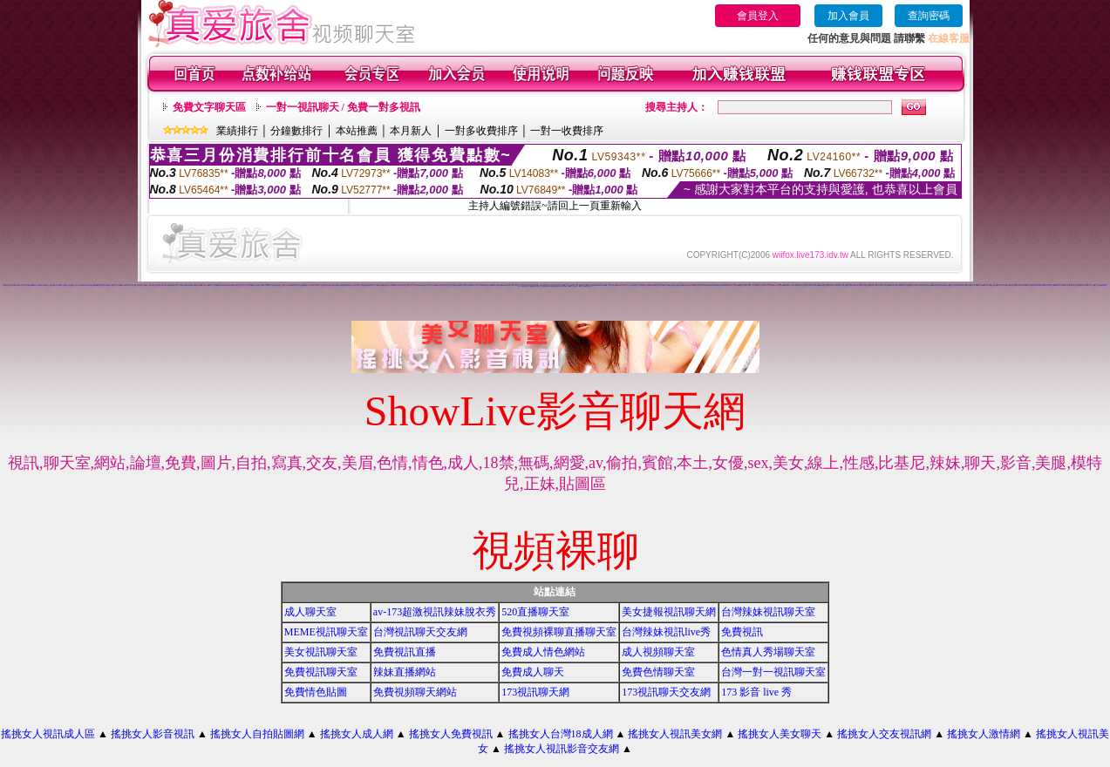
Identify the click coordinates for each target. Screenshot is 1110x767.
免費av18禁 (41, 285)
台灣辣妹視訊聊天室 (768, 612)
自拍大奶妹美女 (640, 285)
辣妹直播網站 (404, 672)
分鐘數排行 (296, 131)
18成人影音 (979, 285)
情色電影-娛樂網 (344, 285)
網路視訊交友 (239, 285)
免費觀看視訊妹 (556, 286)
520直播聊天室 (535, 612)
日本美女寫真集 (132, 285)
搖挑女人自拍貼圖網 (257, 734)
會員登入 (758, 16)
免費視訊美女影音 (329, 285)
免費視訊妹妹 (844, 285)
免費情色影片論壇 (839, 284)
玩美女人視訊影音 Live (477, 285)
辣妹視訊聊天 (886, 285)
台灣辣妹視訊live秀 (666, 632)
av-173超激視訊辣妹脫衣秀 (434, 612)
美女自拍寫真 (1098, 285)
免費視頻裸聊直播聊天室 (558, 632)
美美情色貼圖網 (265, 285)
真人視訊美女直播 (760, 285)
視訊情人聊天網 (117, 285)
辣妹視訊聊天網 (1018, 285)
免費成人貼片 (83, 285)
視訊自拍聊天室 (76, 285)
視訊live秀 (720, 285)
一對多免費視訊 (13, 285)
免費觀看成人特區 (306, 285)
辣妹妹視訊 (1104, 285)
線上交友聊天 (698, 285)
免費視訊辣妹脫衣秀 (372, 285)
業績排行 (237, 131)
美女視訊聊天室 (321, 652)
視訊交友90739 (468, 285)
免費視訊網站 (928, 285)
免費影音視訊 (872, 285)
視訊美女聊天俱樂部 (168, 285)
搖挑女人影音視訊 (152, 734)
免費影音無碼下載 (397, 285)
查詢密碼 (929, 16)
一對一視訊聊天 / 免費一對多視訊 (343, 107)
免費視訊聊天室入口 (141, 285)
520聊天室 (34, 285)
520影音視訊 (892, 285)
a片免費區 (568, 286)
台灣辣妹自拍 (548, 286)
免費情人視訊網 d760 (648, 285)
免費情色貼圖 (315, 692)
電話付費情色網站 (858, 285)
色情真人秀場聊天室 (768, 652)
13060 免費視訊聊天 (658, 285)
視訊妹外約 (563, 286)
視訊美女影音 (808, 285)
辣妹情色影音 (961, 285)
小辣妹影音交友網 (324, 284)
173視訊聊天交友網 (666, 692)
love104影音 (393, 284)
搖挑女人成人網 (356, 734)
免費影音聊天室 (946, 285)
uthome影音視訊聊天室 (937, 285)
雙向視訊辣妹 (912, 285)
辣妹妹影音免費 (124, 285)
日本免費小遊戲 (381, 285)
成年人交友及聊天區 (735, 285)
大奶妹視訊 (527, 286)
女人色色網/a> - (624, 285)
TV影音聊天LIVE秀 (511, 285)
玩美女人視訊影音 (413, 285)
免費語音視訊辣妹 (578, 284)
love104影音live (690, 285)
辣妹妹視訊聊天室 (534, 286)
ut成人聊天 (705, 285)
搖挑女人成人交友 (176, 285)
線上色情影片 (300, 285)
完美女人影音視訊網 (247, 285)
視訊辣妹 (1024, 285)
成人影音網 (974, 285)
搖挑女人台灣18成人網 (560, 734)
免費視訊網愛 (726, 285)
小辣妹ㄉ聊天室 (1091, 285)
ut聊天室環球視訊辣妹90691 (498, 285)
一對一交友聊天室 (769, 285)
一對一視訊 (754, 285)
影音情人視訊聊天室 (1076, 285)
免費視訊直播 (404, 652)
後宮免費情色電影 (954, 285)
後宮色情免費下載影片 (256, 285)
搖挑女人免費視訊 (451, 734)
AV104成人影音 (575, 286)
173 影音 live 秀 (756, 692)
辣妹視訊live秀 (28, 285)
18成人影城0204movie (591, 285)
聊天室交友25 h (286, 285)
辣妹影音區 (968, 285)
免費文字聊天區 (209, 107)
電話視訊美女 (205, 285)
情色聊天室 (314, 285)
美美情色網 (530, 284)
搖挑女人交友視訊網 (884, 734)
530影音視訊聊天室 (1058, 285)
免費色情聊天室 (658, 672)
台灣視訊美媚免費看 (459, 285)
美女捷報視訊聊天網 (669, 612)
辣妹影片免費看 (899, 285)
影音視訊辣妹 (879, 285)
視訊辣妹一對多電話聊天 (597, 284)
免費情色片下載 (109, 285)
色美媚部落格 (336, 285)
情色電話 (617, 285)
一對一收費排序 (566, 131)
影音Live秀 (582, 286)
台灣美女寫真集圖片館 (157, 285)
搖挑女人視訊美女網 (675, 734)
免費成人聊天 (532, 672)
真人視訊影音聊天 (1067, 285)
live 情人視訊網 (212, 285)
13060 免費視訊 (421, 285)
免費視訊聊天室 (321, 672)
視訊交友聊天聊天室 (920, 285)
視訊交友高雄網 (149, 285)
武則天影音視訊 (311, 284)
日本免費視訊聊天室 (231, 285)
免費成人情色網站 (543, 652)
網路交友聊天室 (279, 285)
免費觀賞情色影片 (682, 285)
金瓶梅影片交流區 (101, 285)
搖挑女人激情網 (983, 734)
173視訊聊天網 (198, 285)
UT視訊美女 (794, 285)
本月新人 (411, 131)
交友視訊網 (272, 285)
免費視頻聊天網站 (415, 692)
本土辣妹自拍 (542, 286)
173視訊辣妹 (405, 285)
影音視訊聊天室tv (1040, 285)
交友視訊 (665, 285)
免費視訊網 (293, 285)
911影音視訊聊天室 (1049, 285)
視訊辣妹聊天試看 (1009, 285)
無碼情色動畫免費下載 (673, 285)
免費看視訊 (588, 286)
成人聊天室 (310, 612)
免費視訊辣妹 (1083, 285)
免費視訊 (742, 632)
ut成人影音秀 (986, 285)
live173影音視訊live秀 (779, 285)
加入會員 (848, 16)
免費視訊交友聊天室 (48, 285)
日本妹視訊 (522, 286)
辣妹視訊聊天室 (994, 285)
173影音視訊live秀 (602, 285)
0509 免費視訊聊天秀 (439, 285)
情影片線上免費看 (57, 285)
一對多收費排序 (481, 131)
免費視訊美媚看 (816, 285)
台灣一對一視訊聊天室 (773, 672)
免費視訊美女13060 (487, 285)
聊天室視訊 (748, 285)
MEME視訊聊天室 (326, 632)
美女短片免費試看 (631, 285)
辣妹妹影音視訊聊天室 (353, 285)
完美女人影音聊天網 (389, 285)
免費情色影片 (787, 285)
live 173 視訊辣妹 (430, 285)
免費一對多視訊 (321, 285)
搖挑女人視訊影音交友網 (561, 749)
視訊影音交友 (21, 285)
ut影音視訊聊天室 (1001, 285)
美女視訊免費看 (837, 285)
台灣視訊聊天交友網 (420, 632)
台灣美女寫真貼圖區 (363, 285)
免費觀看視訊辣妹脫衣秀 (67, 285)
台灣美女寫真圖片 (611, 285)
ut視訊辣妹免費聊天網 (92, 285)
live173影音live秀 (713, 285)
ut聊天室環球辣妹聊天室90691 (187, 285)
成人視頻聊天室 (658, 652)
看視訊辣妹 (906, 285)
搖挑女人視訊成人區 (48, 734)
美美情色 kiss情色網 (221, 285)
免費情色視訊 (829, 285)
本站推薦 (357, 131)
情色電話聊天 (865, 285)
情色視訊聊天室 (801, 285)
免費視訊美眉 (822, 285)
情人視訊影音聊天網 (1031, 285)
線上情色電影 (850, 285)
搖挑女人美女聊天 (779, 734)
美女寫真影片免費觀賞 (450, 285)
